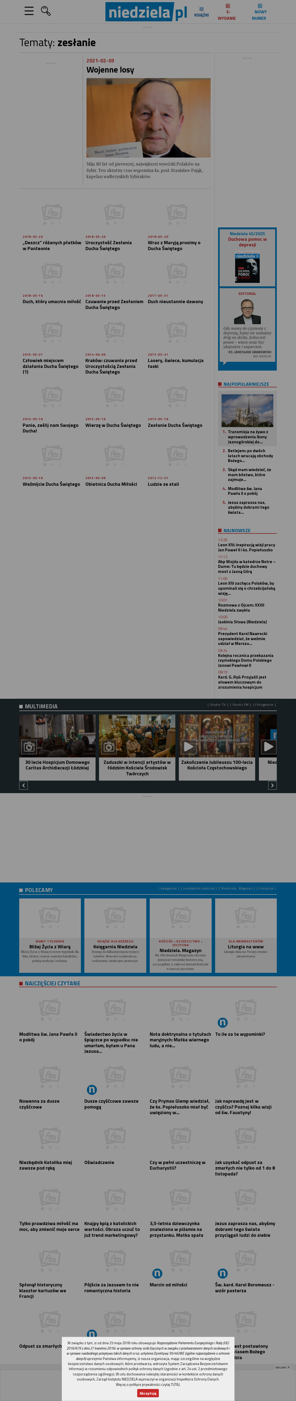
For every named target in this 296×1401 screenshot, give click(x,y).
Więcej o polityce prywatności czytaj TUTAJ (148, 1384)
